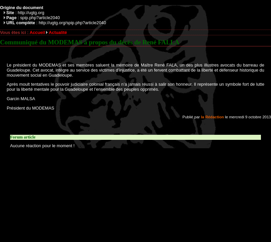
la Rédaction (212, 117)
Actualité (58, 32)
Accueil (37, 32)
